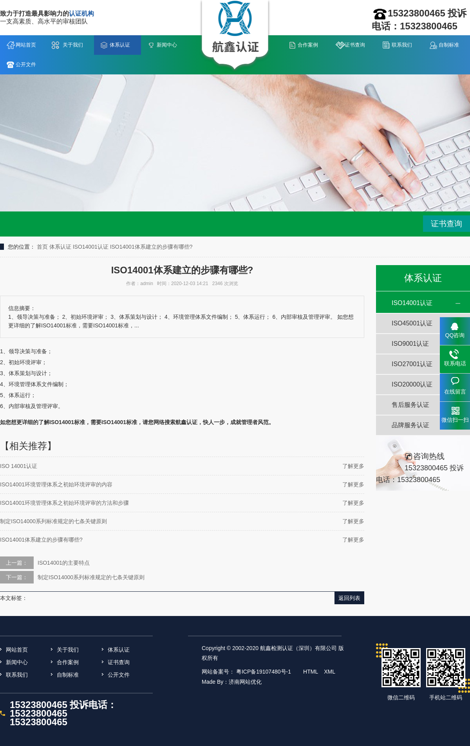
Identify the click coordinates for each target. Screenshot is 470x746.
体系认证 (120, 45)
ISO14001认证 (90, 247)
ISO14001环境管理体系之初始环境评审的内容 (56, 484)
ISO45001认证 (412, 323)
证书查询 (355, 45)
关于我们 (73, 45)
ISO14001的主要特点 (64, 563)
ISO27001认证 (412, 364)
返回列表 (349, 598)
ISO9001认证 (410, 343)
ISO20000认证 (412, 384)
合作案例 (308, 45)
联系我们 (402, 45)
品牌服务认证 (410, 425)
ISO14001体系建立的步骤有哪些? (151, 247)
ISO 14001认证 (18, 466)
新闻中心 (167, 45)
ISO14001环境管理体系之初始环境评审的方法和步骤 (64, 503)
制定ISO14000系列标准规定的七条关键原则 (53, 521)
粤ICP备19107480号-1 (263, 671)
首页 (42, 247)
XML (329, 671)
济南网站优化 (245, 682)
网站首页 (26, 45)
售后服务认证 (410, 404)
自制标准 (449, 45)
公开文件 (26, 64)
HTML (310, 671)
